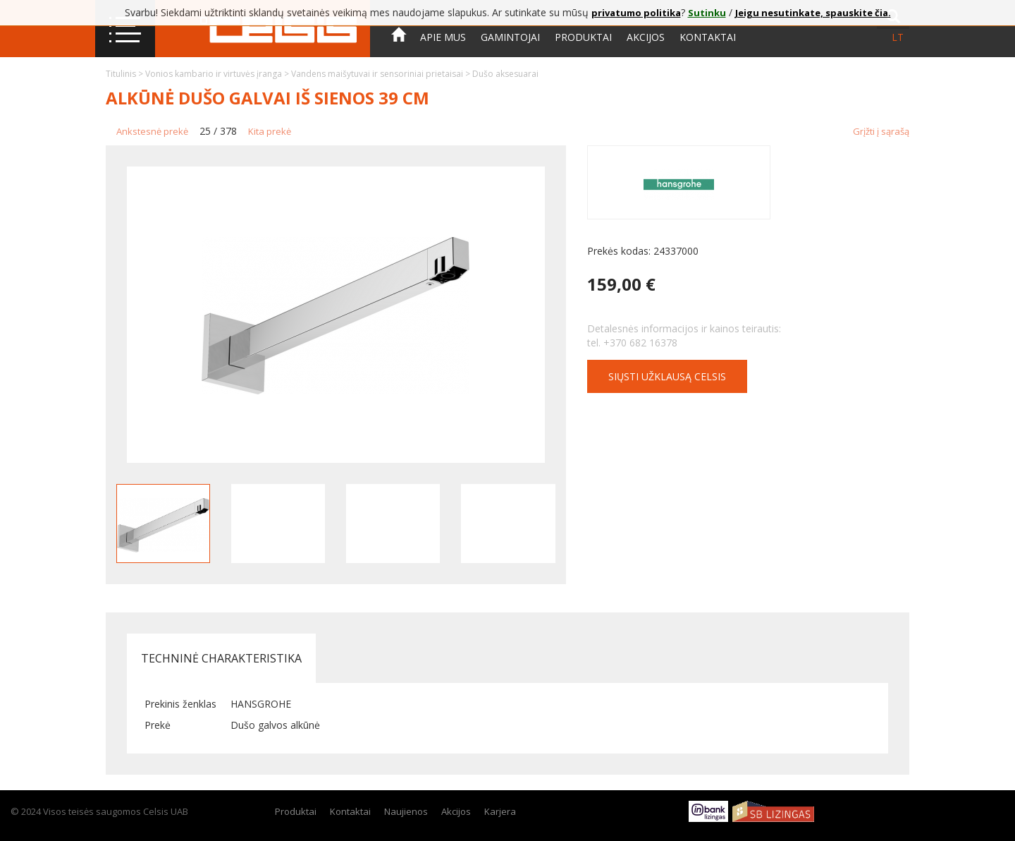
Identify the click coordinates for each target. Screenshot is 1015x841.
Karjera (500, 811)
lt (898, 37)
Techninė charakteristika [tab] (221, 658)
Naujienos (406, 811)
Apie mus (443, 37)
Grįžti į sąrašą (881, 131)
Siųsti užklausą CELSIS (667, 376)
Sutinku (707, 12)
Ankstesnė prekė (152, 131)
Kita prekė (269, 131)
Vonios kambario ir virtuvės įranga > (218, 74)
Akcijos (646, 37)
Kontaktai (707, 37)
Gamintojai (510, 37)
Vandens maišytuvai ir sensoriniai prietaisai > (381, 74)
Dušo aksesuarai (505, 74)
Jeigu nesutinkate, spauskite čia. (813, 12)
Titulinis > (125, 74)
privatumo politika (636, 12)
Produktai (583, 37)
